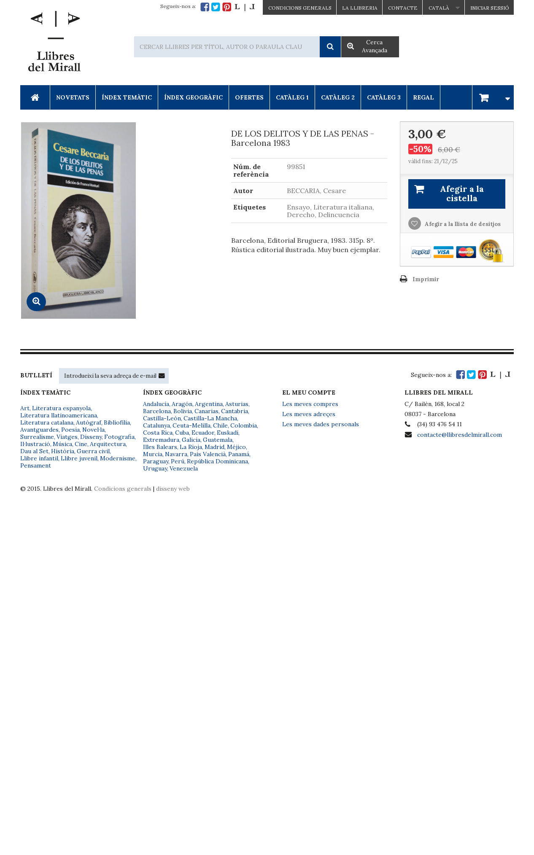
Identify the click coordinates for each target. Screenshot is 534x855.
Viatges (67, 437)
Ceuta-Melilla (191, 425)
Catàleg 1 (292, 97)
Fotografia (119, 437)
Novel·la (93, 429)
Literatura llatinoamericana (58, 415)
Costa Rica (158, 432)
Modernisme (117, 458)
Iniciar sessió (489, 8)
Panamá (238, 454)
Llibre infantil (39, 458)
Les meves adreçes (308, 414)
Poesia (70, 429)
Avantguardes (39, 429)
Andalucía (156, 404)
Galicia (191, 440)
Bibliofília (117, 422)
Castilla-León (162, 418)
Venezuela (184, 468)
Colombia (243, 425)
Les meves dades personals (320, 424)
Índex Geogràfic (193, 97)
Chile (220, 425)
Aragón (182, 404)
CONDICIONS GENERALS (300, 8)
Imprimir (426, 279)
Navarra (176, 454)
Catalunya (156, 425)
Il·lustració (35, 444)
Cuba (182, 432)
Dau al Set (34, 451)
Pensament (35, 465)
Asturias (236, 404)
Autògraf (88, 422)
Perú (177, 461)
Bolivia (182, 411)
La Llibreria (360, 8)
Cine (81, 444)
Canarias (206, 411)
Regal (423, 97)
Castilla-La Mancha (210, 418)
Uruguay (155, 468)
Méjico (236, 447)
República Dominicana (217, 461)
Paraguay (155, 461)
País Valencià (208, 454)
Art (25, 408)
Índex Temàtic (127, 97)
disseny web (173, 488)
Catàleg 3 (384, 97)
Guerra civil (93, 451)
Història (62, 451)
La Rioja (191, 447)
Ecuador (202, 432)
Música (62, 444)
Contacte (403, 8)
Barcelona (157, 411)
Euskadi (227, 432)
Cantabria (234, 411)
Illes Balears (160, 447)
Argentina (209, 404)
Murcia (152, 454)
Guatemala (217, 440)
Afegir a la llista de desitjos (462, 224)
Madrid (214, 447)
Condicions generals (122, 488)
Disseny (91, 437)
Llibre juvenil (79, 458)
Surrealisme (37, 437)
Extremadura (161, 440)
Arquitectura (108, 444)
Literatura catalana (46, 422)
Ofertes (249, 97)
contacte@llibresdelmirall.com (459, 434)
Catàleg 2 (338, 97)
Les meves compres (310, 404)
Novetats (72, 97)
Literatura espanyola (61, 408)
